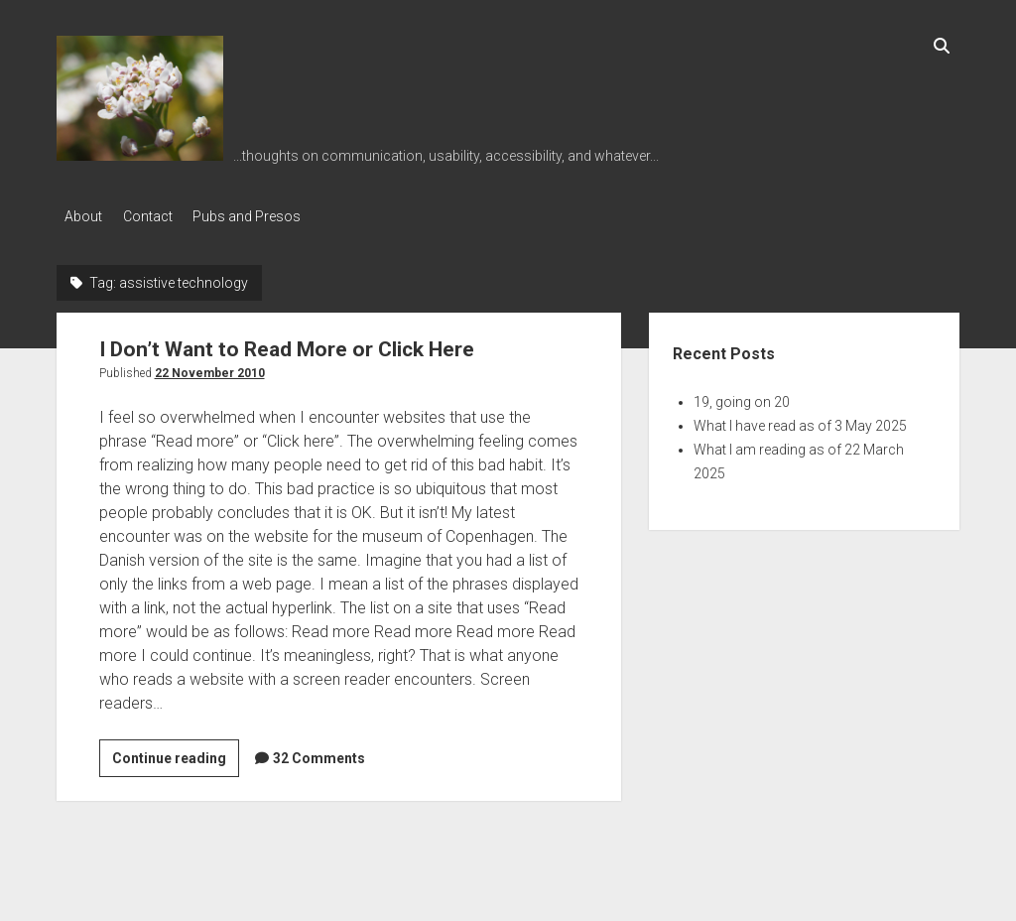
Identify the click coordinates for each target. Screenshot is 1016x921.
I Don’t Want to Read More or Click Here (286, 344)
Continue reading (175, 756)
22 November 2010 (210, 368)
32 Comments (319, 753)
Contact (157, 216)
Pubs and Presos (265, 216)
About (83, 216)
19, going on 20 (742, 397)
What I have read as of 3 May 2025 (800, 421)
